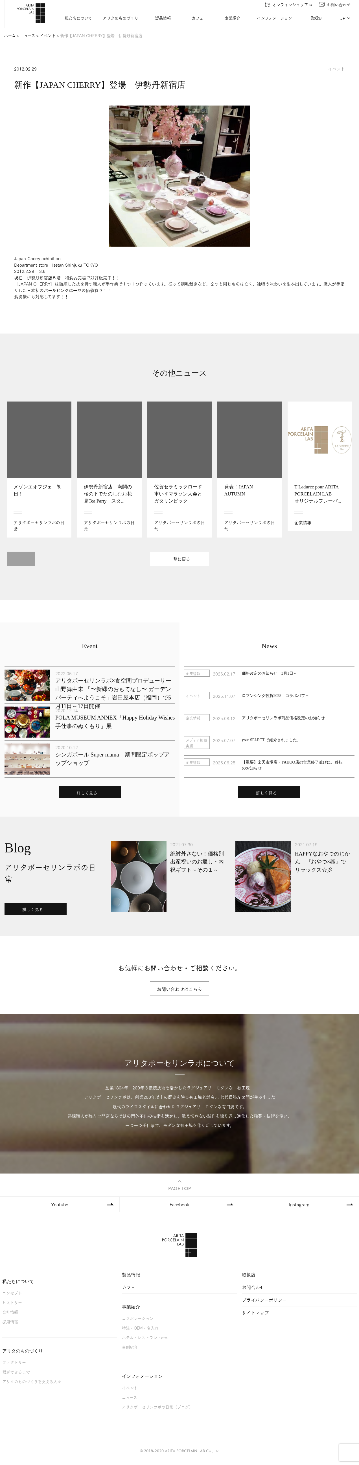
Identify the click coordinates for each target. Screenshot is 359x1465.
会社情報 (10, 1312)
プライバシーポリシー (264, 1299)
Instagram (299, 1204)
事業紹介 (232, 18)
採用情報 (10, 1321)
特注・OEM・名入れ (140, 1327)
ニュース (129, 1397)
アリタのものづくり (120, 18)
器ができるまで (16, 1371)
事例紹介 (130, 1347)
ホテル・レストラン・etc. (145, 1337)
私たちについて (78, 18)
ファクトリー (14, 1362)
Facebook (179, 1204)
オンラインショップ (288, 4)
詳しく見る (86, 792)
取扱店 (317, 18)
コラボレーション (138, 1318)
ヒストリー (12, 1302)
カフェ (197, 18)
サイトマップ (255, 1312)
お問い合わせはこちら (179, 988)
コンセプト (12, 1292)
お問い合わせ (335, 4)
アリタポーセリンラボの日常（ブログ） (157, 1406)
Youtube (59, 1204)
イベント (130, 1387)
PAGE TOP (179, 1184)
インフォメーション (274, 18)
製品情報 (163, 18)
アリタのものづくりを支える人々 (31, 1381)
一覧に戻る (179, 559)
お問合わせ (253, 1287)
